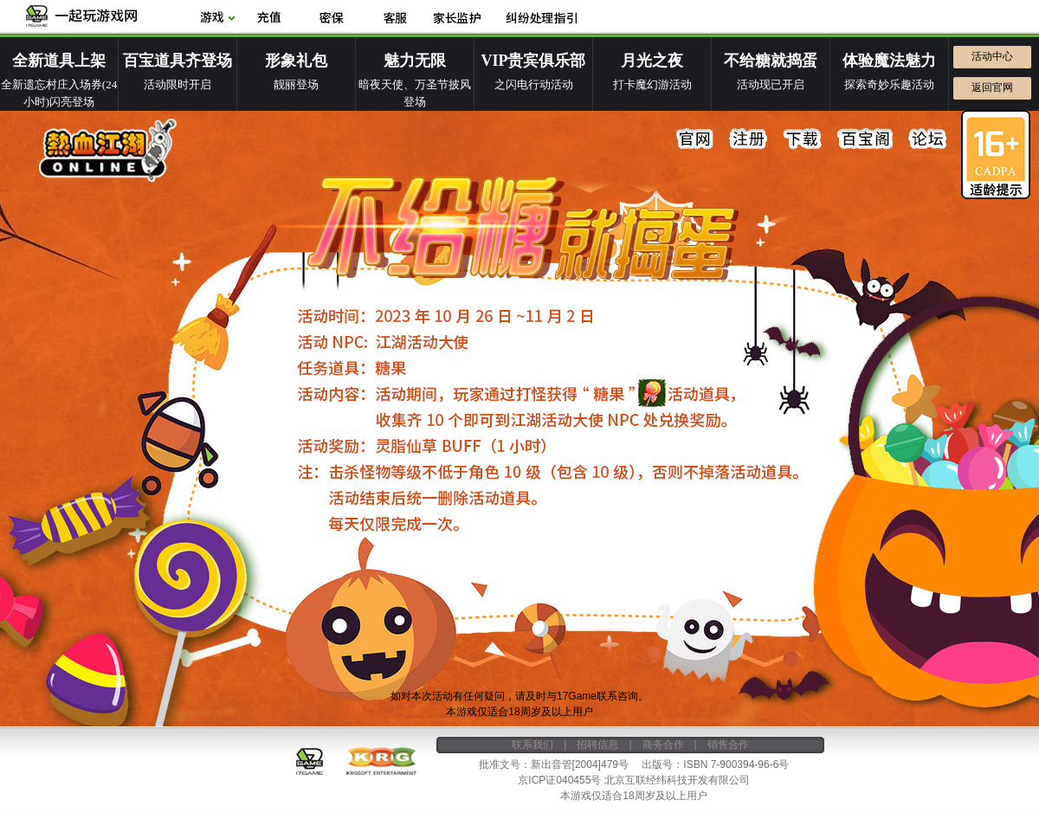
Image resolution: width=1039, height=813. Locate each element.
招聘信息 (597, 745)
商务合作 (663, 745)
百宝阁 (865, 139)
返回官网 (992, 87)
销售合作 (728, 745)
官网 (695, 139)
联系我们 (532, 745)
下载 (803, 139)
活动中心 (992, 56)
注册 (749, 139)
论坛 (927, 139)
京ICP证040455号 (559, 780)
